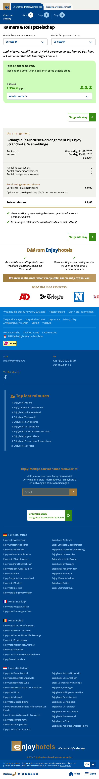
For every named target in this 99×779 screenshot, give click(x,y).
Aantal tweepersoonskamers (15, 35)
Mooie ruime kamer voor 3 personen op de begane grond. (39, 70)
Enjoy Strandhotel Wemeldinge (27, 6)
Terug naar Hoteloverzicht (58, 6)
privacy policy (65, 765)
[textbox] (25, 41)
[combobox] (25, 41)
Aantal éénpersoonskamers (66, 35)
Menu (90, 774)
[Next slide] (94, 296)
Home (74, 774)
